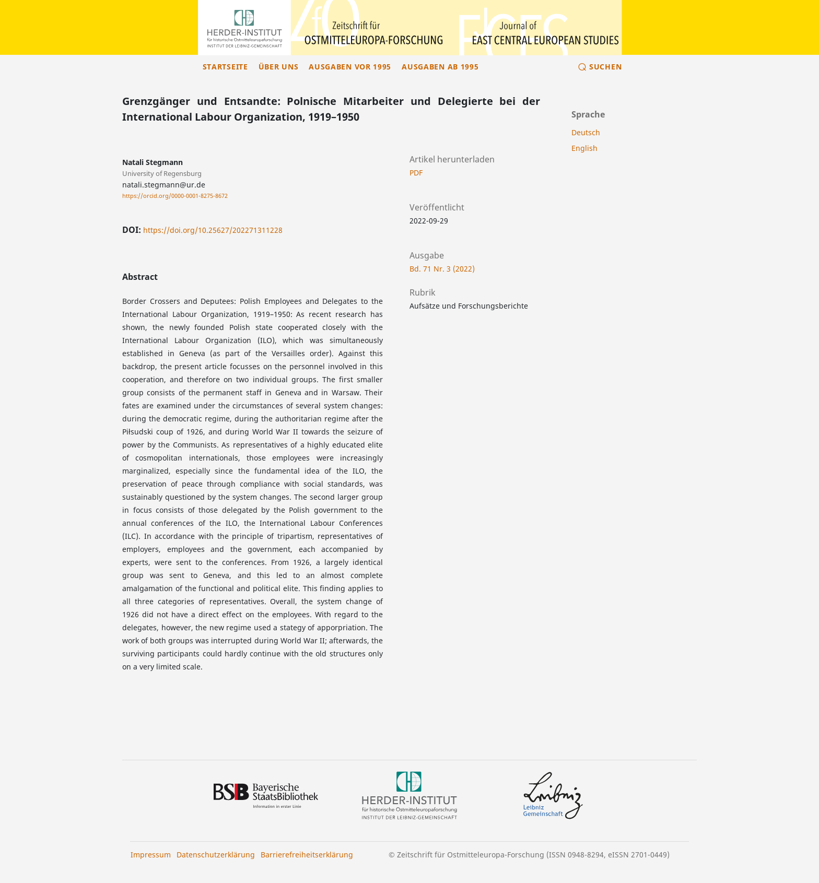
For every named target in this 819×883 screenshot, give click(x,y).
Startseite (225, 67)
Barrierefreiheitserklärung (307, 855)
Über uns (279, 67)
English (584, 148)
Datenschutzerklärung (216, 855)
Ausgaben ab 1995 (440, 67)
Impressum (151, 855)
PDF (416, 173)
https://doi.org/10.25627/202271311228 (213, 230)
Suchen (605, 67)
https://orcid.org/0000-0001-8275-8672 (175, 195)
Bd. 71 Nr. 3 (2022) (442, 269)
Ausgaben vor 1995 (350, 67)
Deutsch (585, 132)
